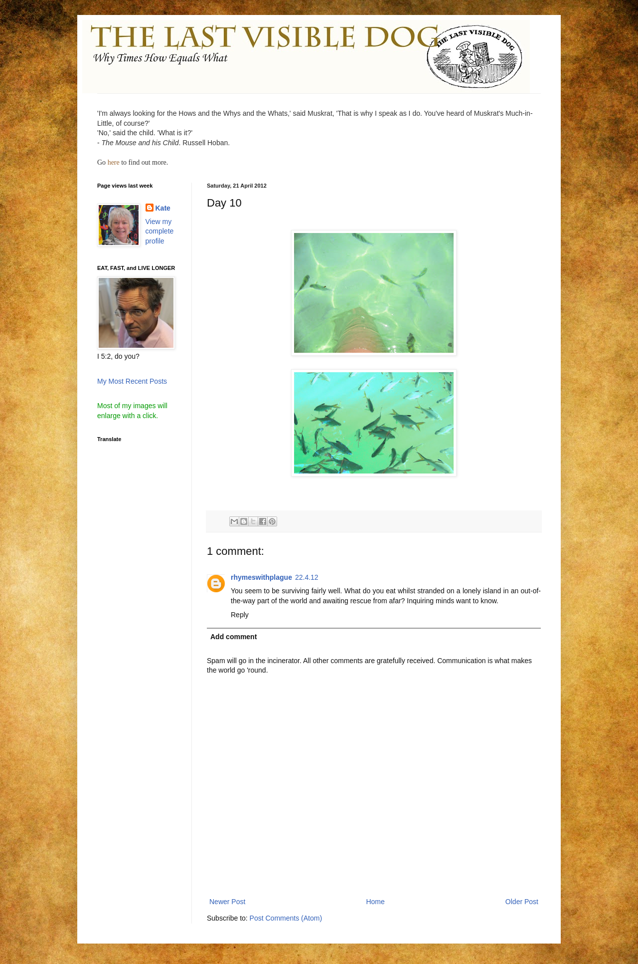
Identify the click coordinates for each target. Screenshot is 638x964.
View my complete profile (160, 231)
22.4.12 (307, 577)
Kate (163, 208)
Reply (240, 615)
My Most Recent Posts (132, 381)
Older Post (521, 902)
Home (375, 902)
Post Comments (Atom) (286, 918)
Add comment (233, 637)
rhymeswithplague (261, 577)
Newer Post (227, 902)
